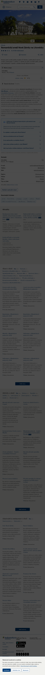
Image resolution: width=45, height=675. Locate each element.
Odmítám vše (16, 670)
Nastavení (25, 670)
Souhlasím (7, 670)
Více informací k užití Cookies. (29, 666)
